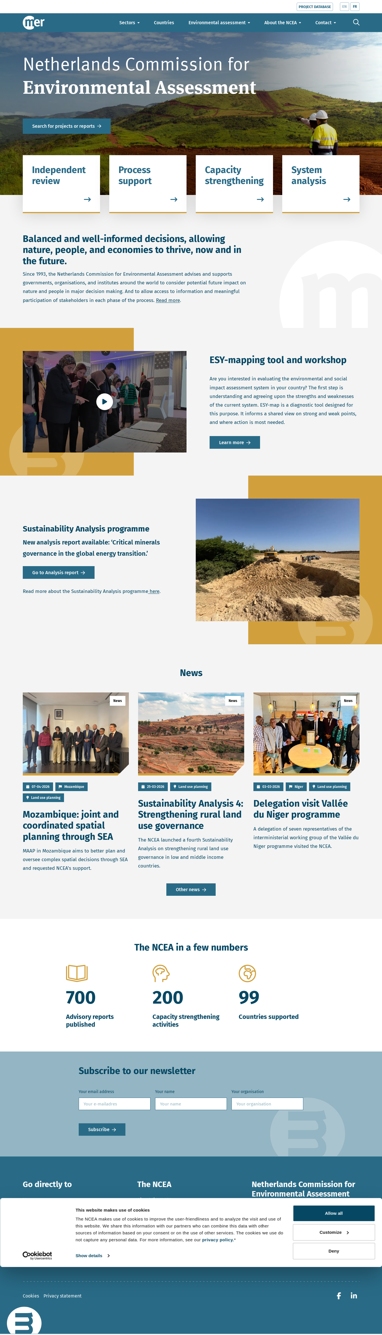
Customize (334, 1300)
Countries (33, 1212)
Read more (168, 300)
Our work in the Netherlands (168, 1212)
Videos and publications (49, 1244)
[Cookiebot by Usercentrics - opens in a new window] (37, 1323)
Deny (333, 1319)
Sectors (31, 1222)
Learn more (231, 443)
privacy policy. (218, 1307)
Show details (89, 1323)
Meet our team (153, 1222)
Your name (165, 1092)
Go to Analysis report (55, 572)
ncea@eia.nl (271, 1244)
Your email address (96, 1092)
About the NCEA (154, 1201)
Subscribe (99, 1130)
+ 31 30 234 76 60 (276, 1253)
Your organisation (248, 1092)
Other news (188, 890)
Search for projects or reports (63, 126)
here (153, 592)
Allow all (334, 1281)
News (29, 1201)
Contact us (149, 1233)
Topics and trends (42, 1233)
